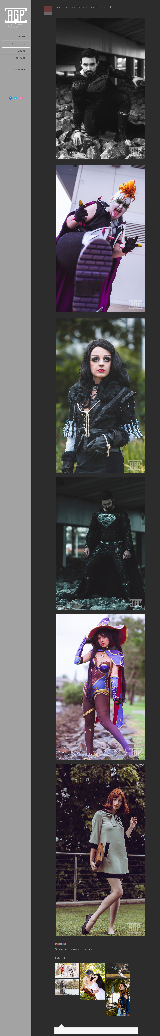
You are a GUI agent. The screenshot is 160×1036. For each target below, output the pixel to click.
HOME (22, 37)
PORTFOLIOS (18, 44)
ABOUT (21, 51)
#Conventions (62, 949)
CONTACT (20, 58)
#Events (87, 949)
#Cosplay (76, 949)
